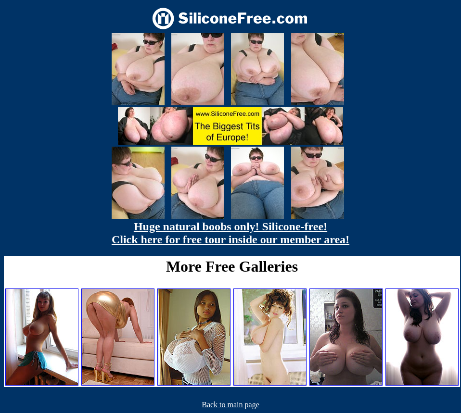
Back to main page (230, 404)
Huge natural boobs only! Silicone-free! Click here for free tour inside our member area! (230, 233)
